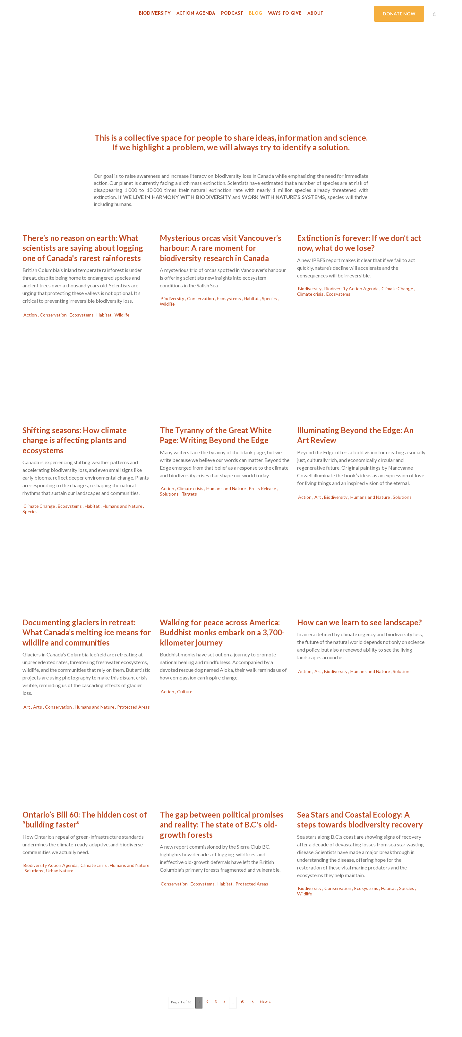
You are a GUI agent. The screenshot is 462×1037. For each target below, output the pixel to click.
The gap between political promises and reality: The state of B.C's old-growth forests (222, 824)
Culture (185, 691)
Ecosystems (82, 314)
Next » (265, 1002)
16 (251, 1002)
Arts (38, 706)
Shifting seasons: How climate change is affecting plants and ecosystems (74, 440)
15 (242, 1002)
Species (271, 298)
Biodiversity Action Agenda (353, 288)
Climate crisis (311, 294)
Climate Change (398, 288)
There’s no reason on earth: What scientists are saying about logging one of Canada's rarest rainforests (82, 247)
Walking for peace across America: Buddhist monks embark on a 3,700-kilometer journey (222, 632)
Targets (189, 494)
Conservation (54, 314)
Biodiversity (173, 298)
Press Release (264, 488)
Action (30, 314)
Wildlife (122, 314)
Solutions (170, 494)
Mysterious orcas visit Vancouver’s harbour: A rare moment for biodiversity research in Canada (220, 247)
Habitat (105, 314)
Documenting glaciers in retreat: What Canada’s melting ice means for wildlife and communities (86, 632)
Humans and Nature (124, 506)
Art (318, 497)
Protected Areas (253, 883)
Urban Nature (59, 870)
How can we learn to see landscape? (359, 622)
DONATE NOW (399, 13)
